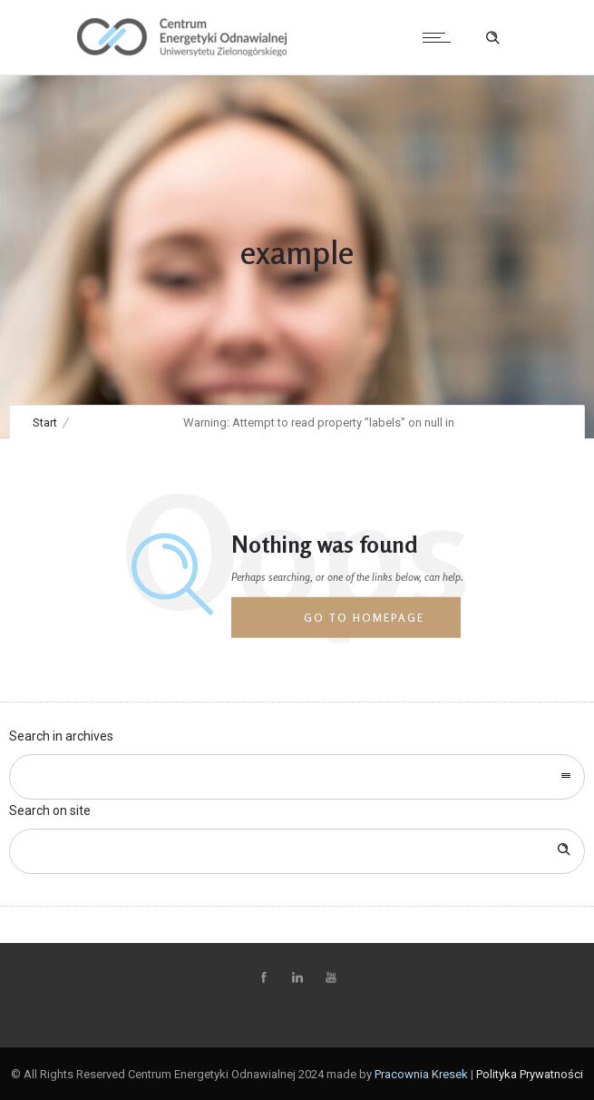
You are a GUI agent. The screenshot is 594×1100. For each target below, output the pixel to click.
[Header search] (492, 38)
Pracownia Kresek (421, 1074)
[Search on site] (297, 851)
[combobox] (297, 777)
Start (45, 422)
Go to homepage (364, 617)
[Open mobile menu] (441, 37)
